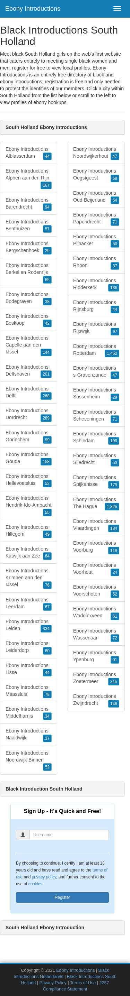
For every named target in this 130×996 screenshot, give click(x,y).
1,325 (112, 506)
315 (113, 681)
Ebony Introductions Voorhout (96, 569)
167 (46, 185)
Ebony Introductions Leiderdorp (29, 647)
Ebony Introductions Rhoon (96, 262)
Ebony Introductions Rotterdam (96, 350)
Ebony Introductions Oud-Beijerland (96, 197)
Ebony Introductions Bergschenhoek (29, 248)
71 (115, 222)
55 (47, 512)
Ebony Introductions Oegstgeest (96, 175)
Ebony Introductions (32, 8)
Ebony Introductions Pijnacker (96, 241)
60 (47, 650)
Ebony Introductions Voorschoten (96, 591)
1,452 (112, 353)
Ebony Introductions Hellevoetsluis (29, 480)
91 (115, 659)
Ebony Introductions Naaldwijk (29, 735)
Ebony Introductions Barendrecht (29, 204)
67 (47, 607)
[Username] (69, 835)
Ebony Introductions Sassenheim (96, 394)
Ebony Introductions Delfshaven (29, 371)
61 (115, 616)
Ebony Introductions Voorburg (96, 547)
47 (115, 156)
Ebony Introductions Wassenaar (96, 635)
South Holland (15, 95)
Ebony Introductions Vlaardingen (96, 525)
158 (46, 461)
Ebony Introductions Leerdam (29, 604)
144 (46, 352)
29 (47, 250)
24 (115, 572)
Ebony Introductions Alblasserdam (29, 153)
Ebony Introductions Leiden (29, 626)
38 (47, 301)
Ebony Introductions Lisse (29, 669)
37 (47, 738)
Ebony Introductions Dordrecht (29, 415)
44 (47, 156)
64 (47, 556)
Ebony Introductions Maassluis (29, 691)
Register (62, 897)
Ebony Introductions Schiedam (96, 438)
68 (115, 178)
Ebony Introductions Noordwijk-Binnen (29, 760)
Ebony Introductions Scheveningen (96, 416)
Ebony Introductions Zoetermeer (96, 678)
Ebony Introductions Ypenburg (96, 657)
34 (47, 716)
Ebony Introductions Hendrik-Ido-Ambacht (29, 505)
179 (113, 484)
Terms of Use (83, 982)
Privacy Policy (53, 982)
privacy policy (44, 877)
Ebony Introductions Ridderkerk (96, 285)
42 (47, 323)
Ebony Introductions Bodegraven (29, 298)
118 (113, 550)
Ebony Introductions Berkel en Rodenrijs (29, 272)
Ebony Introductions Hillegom (29, 531)
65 (47, 279)
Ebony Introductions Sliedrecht (96, 460)
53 (115, 462)
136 (113, 287)
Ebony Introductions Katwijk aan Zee (29, 553)
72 (115, 638)
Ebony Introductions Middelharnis (29, 713)
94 (47, 207)
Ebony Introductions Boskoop (29, 320)
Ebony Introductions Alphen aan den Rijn (29, 178)
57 (47, 229)
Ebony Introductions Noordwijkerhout (96, 153)
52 (47, 483)
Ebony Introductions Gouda (29, 458)
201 (46, 374)
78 (47, 694)
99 (47, 439)
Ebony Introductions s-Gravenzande (96, 372)
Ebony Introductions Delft (29, 393)
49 (47, 534)
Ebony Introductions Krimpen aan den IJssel (29, 578)
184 (113, 528)
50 (115, 243)
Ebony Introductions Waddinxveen (96, 613)
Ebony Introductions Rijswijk (96, 328)
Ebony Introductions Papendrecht (96, 219)
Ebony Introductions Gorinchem (29, 437)
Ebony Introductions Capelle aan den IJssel (29, 345)
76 (47, 585)
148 (113, 703)
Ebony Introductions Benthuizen (29, 226)
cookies (35, 884)
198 (113, 441)
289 (46, 418)
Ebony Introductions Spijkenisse (96, 481)
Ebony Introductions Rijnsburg (96, 306)
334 (46, 628)
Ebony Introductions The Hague (96, 503)
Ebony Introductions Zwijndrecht (96, 700)
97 (115, 331)
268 (46, 396)
